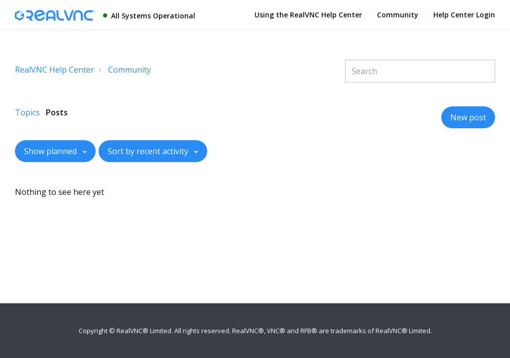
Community (397, 14)
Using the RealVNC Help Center (308, 14)
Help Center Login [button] (464, 14)
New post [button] (468, 117)
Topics (27, 112)
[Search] (420, 71)
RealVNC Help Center (54, 69)
